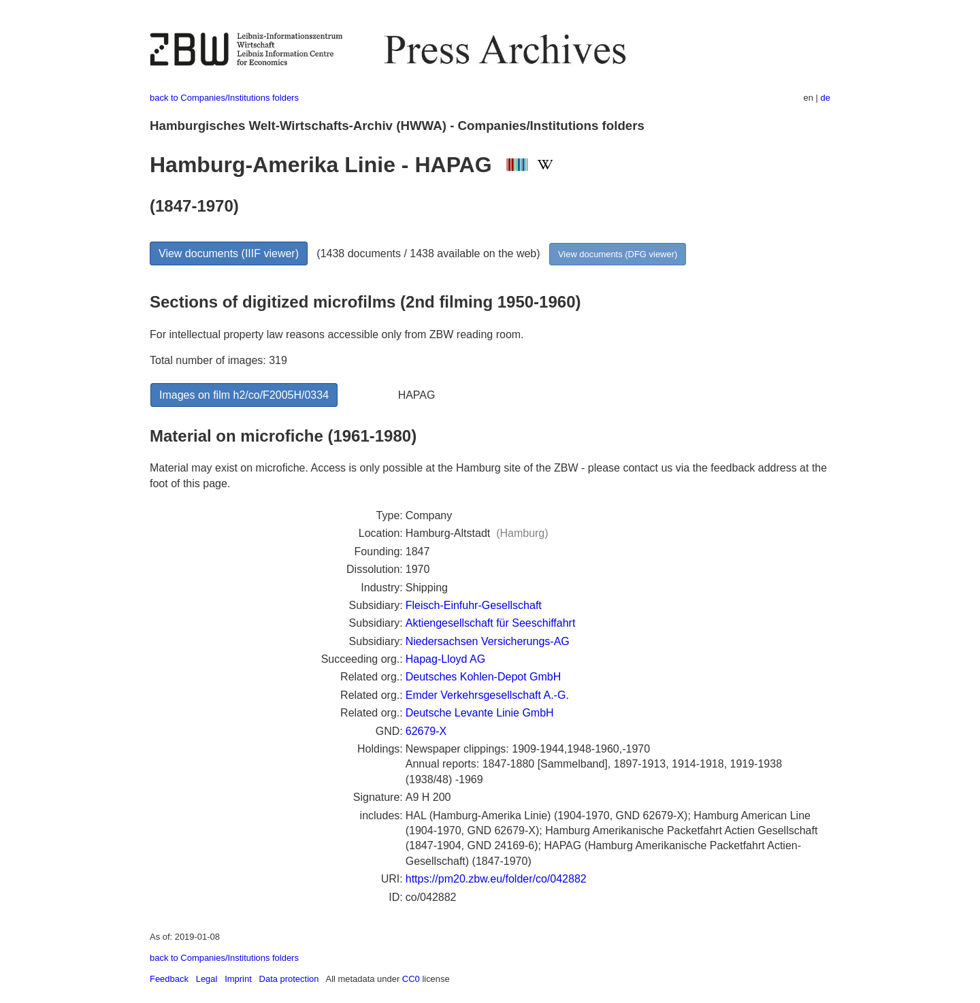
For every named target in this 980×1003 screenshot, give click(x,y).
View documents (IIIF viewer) (229, 253)
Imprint (238, 979)
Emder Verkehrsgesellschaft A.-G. (487, 695)
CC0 (411, 979)
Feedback (169, 979)
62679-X (426, 731)
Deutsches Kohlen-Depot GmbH (483, 677)
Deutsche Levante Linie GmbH (480, 713)
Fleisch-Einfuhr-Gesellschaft (474, 605)
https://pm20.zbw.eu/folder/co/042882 (496, 879)
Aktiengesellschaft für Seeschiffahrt (491, 623)
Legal (207, 979)
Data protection (289, 979)
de (825, 98)
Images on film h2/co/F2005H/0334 (244, 395)
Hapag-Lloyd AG (445, 659)
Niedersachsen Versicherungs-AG (488, 641)
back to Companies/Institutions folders (224, 98)
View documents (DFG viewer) (617, 254)
